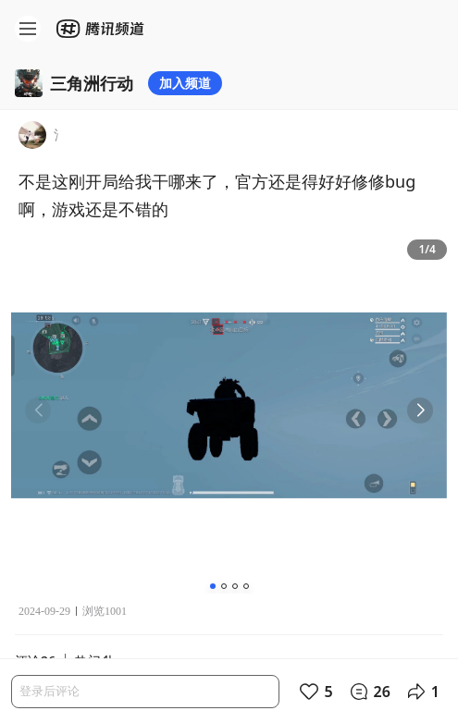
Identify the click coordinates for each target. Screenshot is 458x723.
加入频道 (185, 83)
